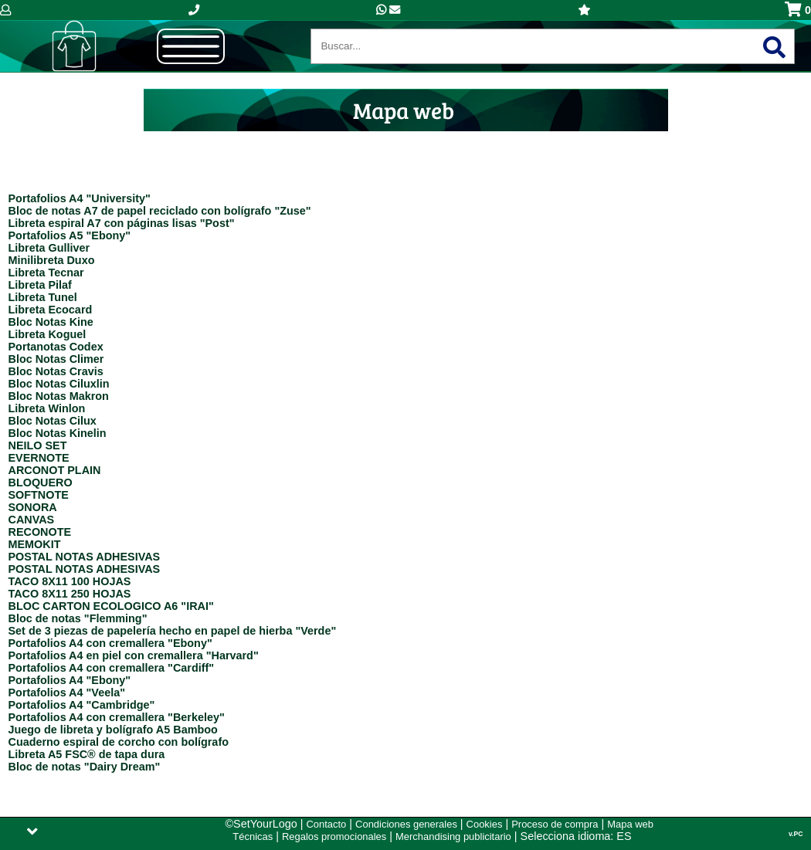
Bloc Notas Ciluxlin (59, 384)
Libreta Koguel (47, 334)
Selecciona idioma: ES (576, 836)
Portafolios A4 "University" (79, 198)
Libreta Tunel (42, 297)
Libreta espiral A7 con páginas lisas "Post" (121, 223)
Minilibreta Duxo (51, 260)
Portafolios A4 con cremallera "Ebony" (110, 643)
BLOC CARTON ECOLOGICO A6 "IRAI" (111, 606)
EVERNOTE (39, 458)
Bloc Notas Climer (56, 359)
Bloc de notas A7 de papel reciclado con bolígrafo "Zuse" (159, 211)
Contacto (326, 824)
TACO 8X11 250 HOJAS (69, 594)
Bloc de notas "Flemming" (78, 618)
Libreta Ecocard (50, 309)
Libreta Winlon (47, 408)
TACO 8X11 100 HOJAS (69, 581)
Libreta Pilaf (40, 285)
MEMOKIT (34, 544)
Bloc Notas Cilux (52, 421)
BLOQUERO (40, 482)
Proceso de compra (554, 824)
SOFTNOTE (38, 495)
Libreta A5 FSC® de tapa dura (86, 754)
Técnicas (252, 836)
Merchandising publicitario (453, 836)
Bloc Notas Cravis (55, 371)
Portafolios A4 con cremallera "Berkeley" (116, 717)
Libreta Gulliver (49, 248)
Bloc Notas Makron (58, 396)
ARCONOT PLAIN (54, 470)
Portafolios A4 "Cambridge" (81, 705)
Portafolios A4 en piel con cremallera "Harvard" (133, 655)
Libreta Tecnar (46, 272)
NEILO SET (37, 445)
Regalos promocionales (334, 836)
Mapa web (630, 824)
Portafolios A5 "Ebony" (69, 235)
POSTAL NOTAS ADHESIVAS (84, 556)
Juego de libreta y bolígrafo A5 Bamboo (113, 729)
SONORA (32, 507)
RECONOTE (40, 532)
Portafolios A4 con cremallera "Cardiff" (111, 668)
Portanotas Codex (55, 346)
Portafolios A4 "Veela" (66, 692)
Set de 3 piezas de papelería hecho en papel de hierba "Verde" (172, 631)
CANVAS (31, 519)
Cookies (485, 824)
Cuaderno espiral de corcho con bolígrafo (118, 742)
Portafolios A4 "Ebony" (69, 680)
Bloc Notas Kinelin (57, 433)
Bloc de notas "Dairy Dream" (84, 766)
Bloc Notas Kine (50, 322)
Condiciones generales (406, 824)
